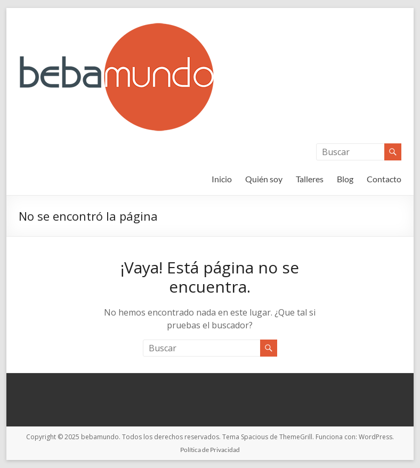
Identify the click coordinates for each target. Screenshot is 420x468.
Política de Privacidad (210, 450)
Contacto (384, 179)
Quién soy (263, 179)
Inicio (222, 179)
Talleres (310, 179)
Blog (345, 179)
